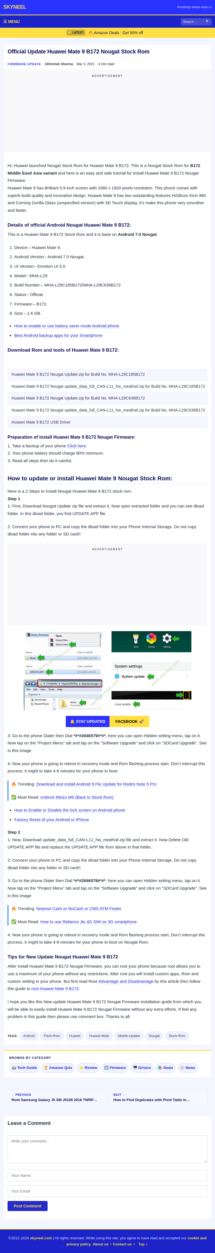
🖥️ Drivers (142, 1068)
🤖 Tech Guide (24, 1068)
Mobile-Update (129, 1036)
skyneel (14, 7)
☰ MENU (11, 21)
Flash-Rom (52, 1036)
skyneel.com (41, 1238)
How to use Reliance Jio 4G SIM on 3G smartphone (88, 921)
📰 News (187, 1068)
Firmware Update (24, 64)
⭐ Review (88, 1068)
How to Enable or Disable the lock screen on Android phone (69, 810)
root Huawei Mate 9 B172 (55, 988)
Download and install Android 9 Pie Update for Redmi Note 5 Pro (96, 784)
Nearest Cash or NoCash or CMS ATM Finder (78, 908)
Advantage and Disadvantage (125, 981)
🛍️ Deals (165, 1068)
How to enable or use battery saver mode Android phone (66, 325)
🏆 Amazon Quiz (58, 1068)
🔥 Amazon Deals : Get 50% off (115, 32)
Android (29, 1036)
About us (100, 1244)
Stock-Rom (177, 1036)
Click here (76, 445)
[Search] (196, 21)
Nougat (154, 1036)
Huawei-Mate (99, 1036)
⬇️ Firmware (115, 1068)
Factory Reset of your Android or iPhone (51, 819)
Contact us (122, 1244)
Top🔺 (144, 1244)
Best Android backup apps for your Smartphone (58, 335)
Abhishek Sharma (59, 64)
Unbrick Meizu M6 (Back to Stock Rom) (77, 797)
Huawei (74, 1036)
